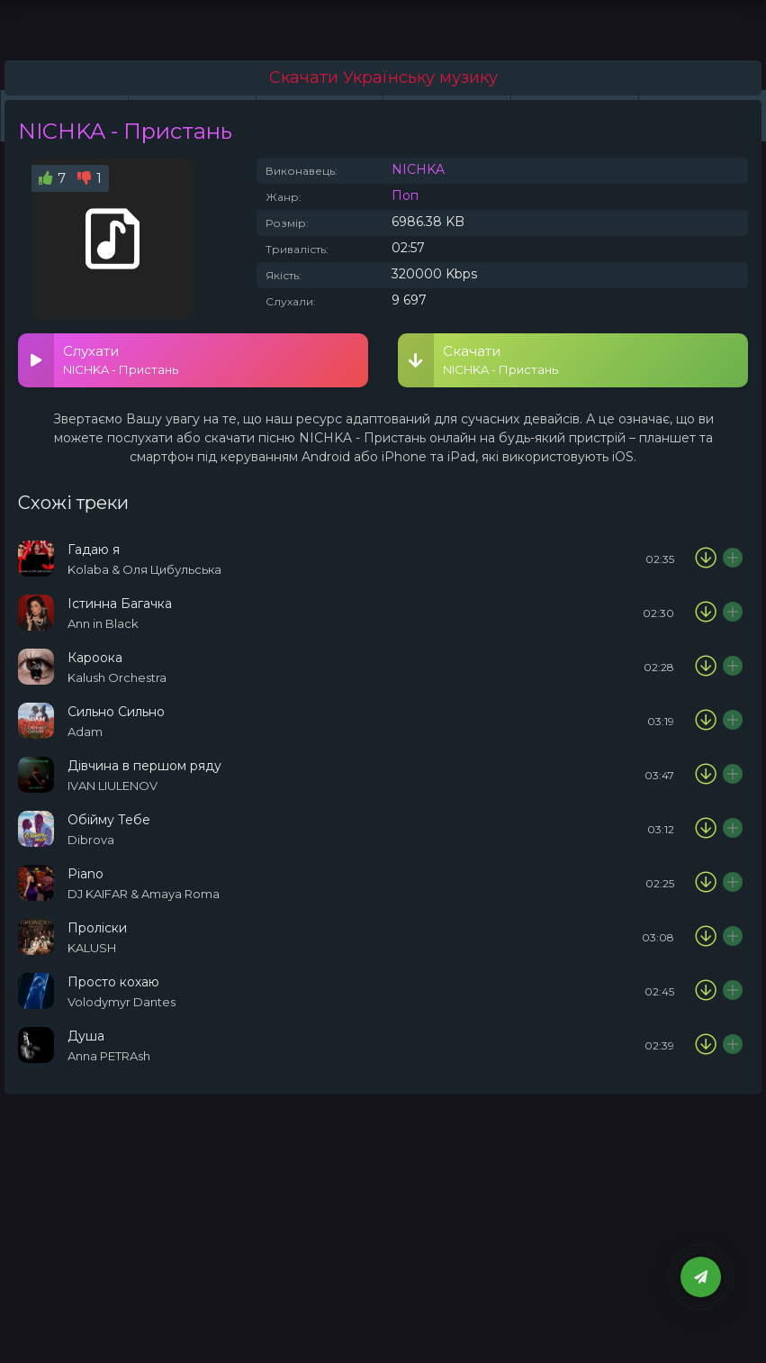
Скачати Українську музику (383, 77)
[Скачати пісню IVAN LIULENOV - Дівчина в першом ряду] (705, 774)
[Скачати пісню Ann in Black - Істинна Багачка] (705, 612)
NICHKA (418, 169)
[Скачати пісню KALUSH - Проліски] (705, 936)
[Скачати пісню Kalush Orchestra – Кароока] (705, 666)
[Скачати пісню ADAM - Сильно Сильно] (705, 720)
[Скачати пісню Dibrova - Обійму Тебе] (705, 828)
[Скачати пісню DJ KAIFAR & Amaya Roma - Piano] (705, 882)
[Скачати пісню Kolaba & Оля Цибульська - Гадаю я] (705, 558)
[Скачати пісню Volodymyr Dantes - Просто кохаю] (705, 990)
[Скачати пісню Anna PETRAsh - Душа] (705, 1045)
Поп (405, 195)
